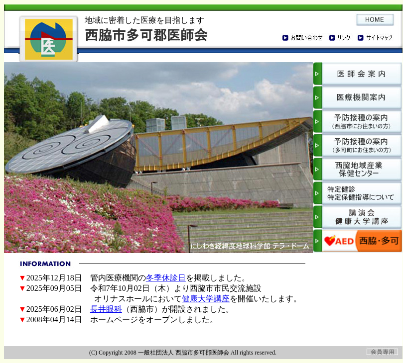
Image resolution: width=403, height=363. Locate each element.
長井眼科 (106, 309)
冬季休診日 (166, 277)
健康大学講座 (206, 298)
